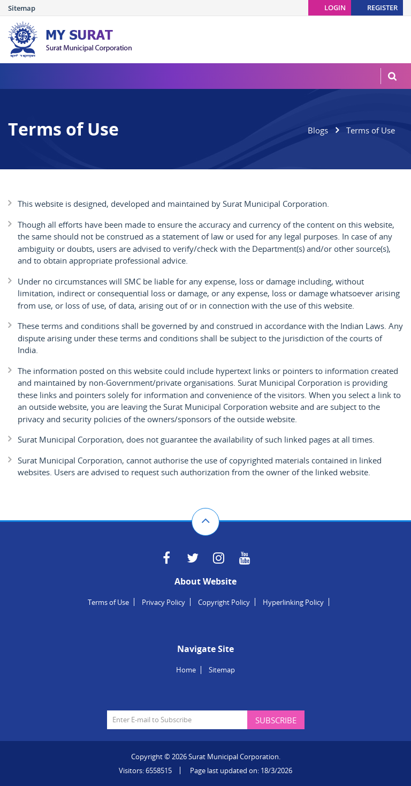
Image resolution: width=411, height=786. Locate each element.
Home (186, 670)
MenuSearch (392, 76)
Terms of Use (108, 602)
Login (335, 7)
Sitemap (21, 8)
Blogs (318, 130)
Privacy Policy (163, 602)
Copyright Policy (224, 602)
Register (382, 7)
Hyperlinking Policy (293, 602)
